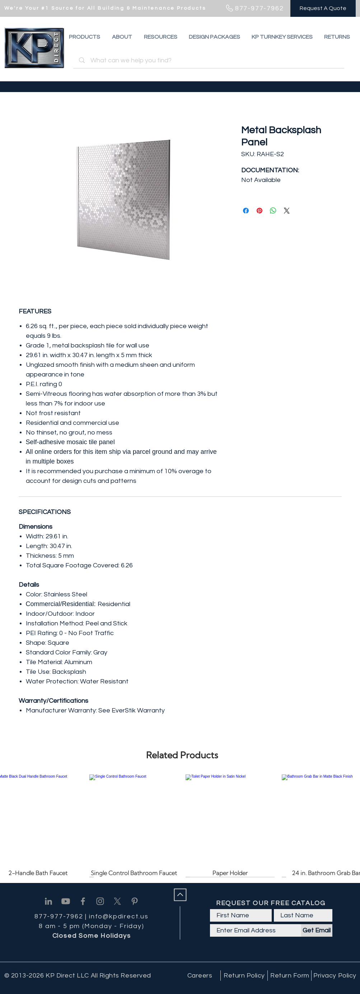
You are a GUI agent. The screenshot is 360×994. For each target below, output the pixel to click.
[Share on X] (286, 210)
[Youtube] (66, 901)
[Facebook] (83, 901)
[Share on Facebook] (246, 210)
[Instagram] (100, 901)
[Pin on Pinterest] (259, 210)
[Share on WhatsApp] (273, 210)
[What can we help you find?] (209, 60)
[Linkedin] (48, 901)
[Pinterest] (135, 901)
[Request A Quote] (323, 8)
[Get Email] (316, 930)
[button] (337, 36)
